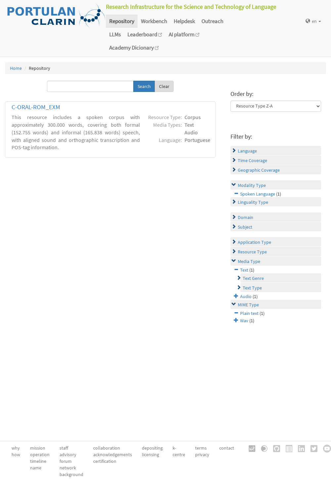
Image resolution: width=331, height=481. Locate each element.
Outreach (212, 21)
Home (16, 68)
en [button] (313, 21)
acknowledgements (112, 455)
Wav (244, 321)
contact (226, 448)
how (16, 455)
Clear (164, 86)
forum (66, 461)
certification (104, 461)
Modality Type (252, 185)
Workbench (154, 21)
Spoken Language (257, 194)
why (16, 448)
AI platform (184, 34)
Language (247, 151)
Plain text (249, 313)
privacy (202, 455)
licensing (150, 455)
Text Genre (253, 278)
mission (37, 448)
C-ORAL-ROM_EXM (36, 107)
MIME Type (248, 305)
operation (40, 455)
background (71, 474)
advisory (68, 455)
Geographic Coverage (259, 170)
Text (244, 270)
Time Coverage (252, 160)
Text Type (252, 288)
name (35, 468)
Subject (245, 227)
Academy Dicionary (134, 47)
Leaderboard (144, 34)
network (68, 468)
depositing (152, 448)
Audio (246, 296)
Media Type (249, 261)
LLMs (115, 34)
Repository (121, 21)
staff (64, 448)
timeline (38, 461)
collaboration (106, 448)
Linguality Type (253, 202)
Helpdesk (184, 21)
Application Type (254, 242)
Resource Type (252, 252)
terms (201, 448)
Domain (245, 217)
